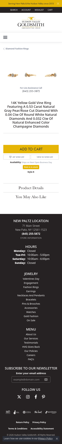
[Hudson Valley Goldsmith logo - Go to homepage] (31, 22)
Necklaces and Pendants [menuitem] (31, 295)
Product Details (31, 187)
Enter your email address (31, 373)
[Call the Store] (31, 234)
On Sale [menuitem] (31, 320)
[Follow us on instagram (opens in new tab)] (27, 397)
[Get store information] (31, 238)
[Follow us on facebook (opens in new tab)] (36, 397)
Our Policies (31, 351)
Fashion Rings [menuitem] (31, 287)
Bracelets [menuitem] (31, 299)
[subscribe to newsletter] (46, 379)
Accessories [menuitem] (30, 307)
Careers (31, 355)
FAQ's (31, 359)
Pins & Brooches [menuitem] (31, 303)
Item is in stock (31, 167)
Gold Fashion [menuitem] (31, 316)
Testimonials (31, 342)
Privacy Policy (39, 422)
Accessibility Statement (42, 428)
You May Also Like (31, 196)
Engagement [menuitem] (31, 282)
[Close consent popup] (57, 439)
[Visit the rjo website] (7, 412)
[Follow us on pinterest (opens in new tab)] (43, 397)
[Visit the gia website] (27, 412)
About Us (31, 334)
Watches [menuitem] (31, 312)
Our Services (31, 338)
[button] (13, 10)
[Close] (58, 3)
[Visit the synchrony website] (50, 412)
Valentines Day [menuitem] (31, 278)
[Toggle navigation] (5, 37)
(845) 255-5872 (31, 91)
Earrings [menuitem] (31, 291)
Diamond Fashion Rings (17, 48)
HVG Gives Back (31, 346)
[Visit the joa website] (17, 412)
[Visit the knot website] (38, 412)
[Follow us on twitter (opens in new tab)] (19, 397)
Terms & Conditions (17, 428)
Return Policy (22, 422)
